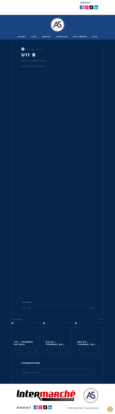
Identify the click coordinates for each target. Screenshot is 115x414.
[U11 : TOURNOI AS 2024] (26, 330)
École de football (26, 302)
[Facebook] (82, 7)
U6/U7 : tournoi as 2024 (54, 343)
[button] (34, 36)
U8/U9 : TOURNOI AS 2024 (85, 343)
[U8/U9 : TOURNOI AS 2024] (89, 330)
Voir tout (101, 319)
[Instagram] (86, 7)
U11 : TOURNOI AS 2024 (23, 343)
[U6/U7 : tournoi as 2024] (57, 330)
